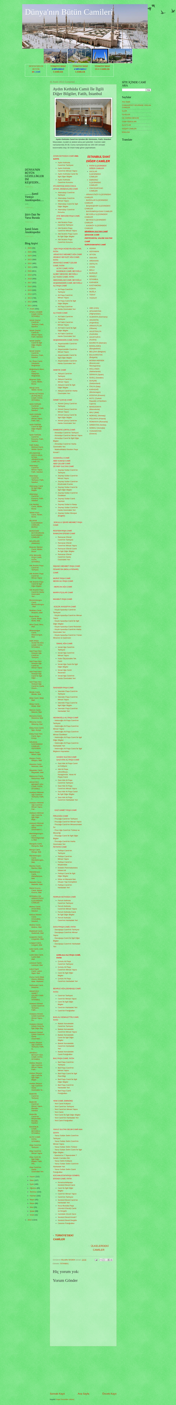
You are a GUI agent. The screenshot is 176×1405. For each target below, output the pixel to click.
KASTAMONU (95, 285)
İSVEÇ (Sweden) (96, 378)
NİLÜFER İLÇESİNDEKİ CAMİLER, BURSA (36, 524)
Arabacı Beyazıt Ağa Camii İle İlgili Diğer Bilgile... (35, 1076)
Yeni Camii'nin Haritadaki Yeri (66, 1118)
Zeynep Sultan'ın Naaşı (67, 504)
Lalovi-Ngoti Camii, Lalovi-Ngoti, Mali (35, 971)
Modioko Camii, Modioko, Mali (35, 611)
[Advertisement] (83, 1369)
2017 (30, 282)
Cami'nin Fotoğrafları (66, 1011)
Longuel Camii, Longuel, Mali (35, 944)
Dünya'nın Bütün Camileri (69, 12)
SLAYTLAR (126, 125)
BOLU (91, 270)
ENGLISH (126, 132)
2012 (30, 302)
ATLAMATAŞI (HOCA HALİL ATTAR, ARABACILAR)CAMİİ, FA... (36, 457)
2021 (30, 267)
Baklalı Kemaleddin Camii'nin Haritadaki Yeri (66, 1046)
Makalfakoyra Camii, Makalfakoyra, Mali (36, 875)
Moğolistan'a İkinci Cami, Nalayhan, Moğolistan (36, 372)
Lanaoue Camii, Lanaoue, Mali (36, 964)
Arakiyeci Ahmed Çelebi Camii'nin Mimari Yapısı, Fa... (36, 1017)
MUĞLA (92, 292)
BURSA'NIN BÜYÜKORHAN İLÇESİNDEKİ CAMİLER (36, 534)
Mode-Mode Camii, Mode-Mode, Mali (35, 618)
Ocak (32, 1215)
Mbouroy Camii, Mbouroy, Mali (36, 723)
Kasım (32, 1177)
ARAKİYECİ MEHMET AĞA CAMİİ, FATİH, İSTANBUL (36, 785)
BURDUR (93, 273)
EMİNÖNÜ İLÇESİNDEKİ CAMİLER (95, 182)
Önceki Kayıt (109, 1393)
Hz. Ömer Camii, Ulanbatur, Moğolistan (36, 363)
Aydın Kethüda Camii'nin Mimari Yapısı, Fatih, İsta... (36, 417)
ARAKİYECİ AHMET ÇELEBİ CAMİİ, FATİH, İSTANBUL (36, 995)
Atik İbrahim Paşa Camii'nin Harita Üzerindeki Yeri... (36, 593)
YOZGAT (93, 298)
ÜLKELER (126, 114)
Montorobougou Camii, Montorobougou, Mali (36, 603)
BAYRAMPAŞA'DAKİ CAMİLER (99, 211)
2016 (30, 286)
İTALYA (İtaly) (94, 386)
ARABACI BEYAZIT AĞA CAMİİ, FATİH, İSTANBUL (36, 1056)
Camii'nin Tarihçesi (65, 1197)
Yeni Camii (59, 1112)
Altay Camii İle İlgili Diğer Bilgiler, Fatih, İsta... (35, 1160)
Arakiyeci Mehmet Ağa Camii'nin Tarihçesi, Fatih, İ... (36, 795)
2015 (30, 290)
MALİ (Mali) (94, 412)
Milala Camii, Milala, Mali (34, 705)
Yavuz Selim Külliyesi (63, 1161)
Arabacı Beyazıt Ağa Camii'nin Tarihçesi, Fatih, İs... (36, 1046)
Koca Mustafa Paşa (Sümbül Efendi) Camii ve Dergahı (67, 1208)
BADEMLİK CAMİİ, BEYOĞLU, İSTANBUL (35, 1130)
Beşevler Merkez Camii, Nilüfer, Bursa (36, 549)
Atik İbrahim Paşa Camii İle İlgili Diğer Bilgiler (36, 584)
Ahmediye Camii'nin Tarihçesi (66, 433)
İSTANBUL (93, 279)
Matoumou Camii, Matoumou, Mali (36, 777)
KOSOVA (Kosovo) (97, 395)
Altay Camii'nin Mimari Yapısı (35, 1152)
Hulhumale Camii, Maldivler (36, 986)
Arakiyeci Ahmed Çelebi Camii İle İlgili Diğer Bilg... (36, 1026)
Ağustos (33, 1188)
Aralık (32, 309)
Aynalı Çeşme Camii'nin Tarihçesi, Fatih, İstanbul (36, 323)
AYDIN (92, 267)
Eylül (32, 1184)
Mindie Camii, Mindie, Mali (35, 693)
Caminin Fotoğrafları (66, 1223)
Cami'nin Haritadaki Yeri (67, 1007)
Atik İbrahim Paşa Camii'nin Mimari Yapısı (36, 576)
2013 (30, 298)
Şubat (32, 1211)
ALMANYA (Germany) (98, 317)
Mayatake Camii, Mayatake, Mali (36, 771)
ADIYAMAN (94, 251)
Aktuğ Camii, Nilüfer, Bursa (35, 389)
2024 (30, 256)
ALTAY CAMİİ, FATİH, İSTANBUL (35, 1139)
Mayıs (32, 1200)
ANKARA (93, 258)
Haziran (33, 1196)
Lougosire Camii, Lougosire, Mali (36, 938)
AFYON (92, 254)
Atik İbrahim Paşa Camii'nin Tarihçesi (36, 568)
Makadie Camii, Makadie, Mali (35, 883)
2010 (30, 1220)
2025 (30, 252)
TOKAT (92, 295)
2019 (30, 275)
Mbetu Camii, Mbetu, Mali (35, 753)
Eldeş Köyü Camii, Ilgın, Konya (36, 729)
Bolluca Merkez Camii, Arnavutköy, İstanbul (35, 918)
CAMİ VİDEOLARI (129, 122)
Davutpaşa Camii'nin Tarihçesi (67, 930)
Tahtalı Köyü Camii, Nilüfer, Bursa (36, 515)
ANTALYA (93, 264)
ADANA (92, 248)
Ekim (32, 1180)
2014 (30, 294)
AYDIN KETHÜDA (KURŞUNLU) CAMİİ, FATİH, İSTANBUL (36, 397)
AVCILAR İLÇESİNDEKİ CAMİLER (95, 174)
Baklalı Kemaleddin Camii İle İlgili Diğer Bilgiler (66, 1037)
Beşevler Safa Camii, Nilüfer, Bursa (36, 381)
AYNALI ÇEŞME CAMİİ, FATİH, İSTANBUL (36, 314)
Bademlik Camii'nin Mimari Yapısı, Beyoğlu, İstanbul (36, 1106)
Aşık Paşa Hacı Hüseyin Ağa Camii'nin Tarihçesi (35, 654)
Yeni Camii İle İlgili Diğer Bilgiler (67, 1115)
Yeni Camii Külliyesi (63, 1104)
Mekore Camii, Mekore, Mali (35, 711)
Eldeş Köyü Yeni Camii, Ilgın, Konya (35, 736)
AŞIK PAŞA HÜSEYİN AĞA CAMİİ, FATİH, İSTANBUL (36, 644)
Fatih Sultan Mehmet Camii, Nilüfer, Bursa (36, 447)
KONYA (92, 289)
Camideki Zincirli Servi (67, 1214)
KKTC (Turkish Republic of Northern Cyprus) (98, 401)
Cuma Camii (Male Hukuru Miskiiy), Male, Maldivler (36, 979)
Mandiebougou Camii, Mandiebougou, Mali (36, 859)
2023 (30, 259)
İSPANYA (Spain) (96, 374)
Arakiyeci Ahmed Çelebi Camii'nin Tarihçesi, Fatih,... (36, 1007)
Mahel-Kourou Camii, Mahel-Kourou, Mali (35, 890)
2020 (30, 271)
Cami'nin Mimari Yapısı (67, 999)
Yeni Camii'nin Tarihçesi (64, 1106)
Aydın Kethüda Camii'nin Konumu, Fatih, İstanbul (36, 438)
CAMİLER (58, 72)
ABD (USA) (94, 308)
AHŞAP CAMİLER (129, 129)
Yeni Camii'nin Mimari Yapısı (66, 1109)
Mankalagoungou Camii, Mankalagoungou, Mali (36, 836)
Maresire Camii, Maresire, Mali (36, 765)
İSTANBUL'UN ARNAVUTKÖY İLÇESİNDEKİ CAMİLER (36, 899)
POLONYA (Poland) (97, 419)
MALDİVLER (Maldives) (34, 542)
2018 (30, 279)
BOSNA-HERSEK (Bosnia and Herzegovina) (96, 363)
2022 (30, 263)
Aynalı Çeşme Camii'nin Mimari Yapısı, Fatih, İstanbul (36, 333)
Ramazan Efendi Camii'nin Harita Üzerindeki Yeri (65, 557)
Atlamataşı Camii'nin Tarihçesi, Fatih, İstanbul (36, 479)
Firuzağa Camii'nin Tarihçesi (66, 819)
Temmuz (33, 1192)
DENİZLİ (93, 276)
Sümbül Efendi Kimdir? (67, 1217)
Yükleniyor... (30, 187)
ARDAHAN (93, 261)
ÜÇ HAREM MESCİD (130, 118)
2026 (30, 248)
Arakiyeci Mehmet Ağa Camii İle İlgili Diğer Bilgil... (36, 816)
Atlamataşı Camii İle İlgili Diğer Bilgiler (36, 488)
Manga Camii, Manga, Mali (35, 851)
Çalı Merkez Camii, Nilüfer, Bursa (36, 506)
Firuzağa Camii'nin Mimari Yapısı (68, 822)
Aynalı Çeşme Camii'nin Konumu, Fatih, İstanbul (36, 354)
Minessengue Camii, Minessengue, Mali (36, 633)
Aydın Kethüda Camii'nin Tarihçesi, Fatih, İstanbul (36, 407)
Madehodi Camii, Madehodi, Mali (36, 932)
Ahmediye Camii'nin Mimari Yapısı (68, 435)
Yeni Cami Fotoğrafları (64, 1120)
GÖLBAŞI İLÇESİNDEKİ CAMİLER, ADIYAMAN (36, 745)
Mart (32, 1207)
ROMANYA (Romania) (98, 422)
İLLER (124, 111)
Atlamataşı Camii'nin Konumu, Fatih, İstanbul (36, 497)
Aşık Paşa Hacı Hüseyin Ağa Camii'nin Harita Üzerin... (36, 685)
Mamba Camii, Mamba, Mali (35, 867)
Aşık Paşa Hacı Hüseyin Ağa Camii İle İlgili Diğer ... (35, 675)
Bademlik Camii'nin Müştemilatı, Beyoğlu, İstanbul (35, 1118)
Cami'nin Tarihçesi (65, 995)
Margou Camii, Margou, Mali (35, 759)
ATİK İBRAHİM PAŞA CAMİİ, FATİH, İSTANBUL (35, 558)
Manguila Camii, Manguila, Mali (36, 845)
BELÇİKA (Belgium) (97, 352)
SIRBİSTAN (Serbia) (97, 425)
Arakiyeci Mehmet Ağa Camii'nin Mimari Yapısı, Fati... (36, 806)
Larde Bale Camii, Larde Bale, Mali (36, 957)
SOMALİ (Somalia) (97, 428)
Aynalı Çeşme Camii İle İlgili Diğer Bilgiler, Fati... (35, 344)
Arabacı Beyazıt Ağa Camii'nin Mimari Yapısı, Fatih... (36, 1066)
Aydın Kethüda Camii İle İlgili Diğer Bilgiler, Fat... (35, 427)
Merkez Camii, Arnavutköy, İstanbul (35, 909)
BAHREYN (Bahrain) (98, 343)
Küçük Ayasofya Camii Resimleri (68, 627)
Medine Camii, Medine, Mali (35, 926)
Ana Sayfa (83, 1393)
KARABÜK (93, 282)
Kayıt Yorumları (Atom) (65, 1399)
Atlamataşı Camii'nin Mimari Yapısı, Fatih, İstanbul (36, 468)
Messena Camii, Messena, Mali (36, 717)
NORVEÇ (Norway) (97, 416)
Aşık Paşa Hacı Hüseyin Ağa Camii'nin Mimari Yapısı (35, 664)
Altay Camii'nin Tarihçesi (35, 1146)
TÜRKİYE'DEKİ (58, 66)
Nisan (32, 1203)
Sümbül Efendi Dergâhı (67, 1220)
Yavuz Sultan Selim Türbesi (66, 1147)
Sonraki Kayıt (57, 1393)
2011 (30, 306)
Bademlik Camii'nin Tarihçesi (34, 1096)
